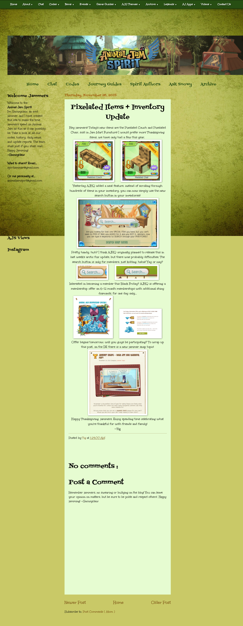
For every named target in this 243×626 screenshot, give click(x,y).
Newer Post (75, 602)
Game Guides (106, 4)
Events (85, 4)
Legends (170, 4)
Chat (41, 4)
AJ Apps (189, 4)
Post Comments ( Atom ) (99, 612)
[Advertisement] (121, 22)
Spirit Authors (145, 84)
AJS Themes (131, 4)
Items (69, 4)
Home (13, 4)
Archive (152, 4)
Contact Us (224, 4)
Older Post (161, 602)
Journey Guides (104, 84)
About (28, 4)
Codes (54, 4)
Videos (206, 4)
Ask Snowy (180, 84)
